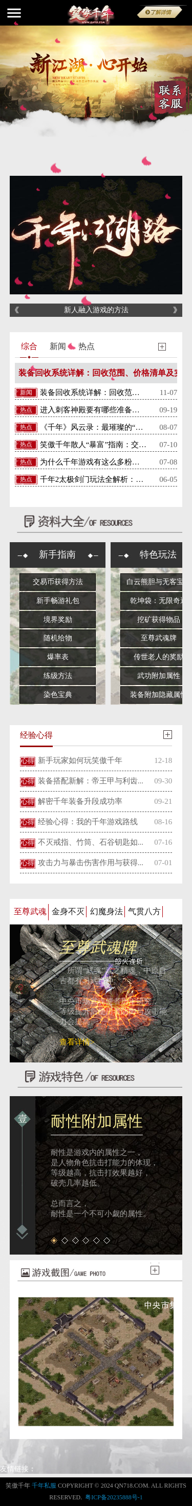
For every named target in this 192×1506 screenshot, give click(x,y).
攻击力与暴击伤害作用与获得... (90, 863)
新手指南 (57, 554)
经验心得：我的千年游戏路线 (88, 822)
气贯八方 (144, 911)
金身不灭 (68, 911)
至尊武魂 (30, 911)
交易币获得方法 (58, 582)
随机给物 (58, 638)
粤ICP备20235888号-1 (114, 1497)
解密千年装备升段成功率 (80, 801)
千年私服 (44, 1485)
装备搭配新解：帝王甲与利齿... (90, 781)
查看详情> (76, 1042)
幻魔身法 (106, 911)
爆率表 (58, 657)
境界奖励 (58, 619)
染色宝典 (58, 695)
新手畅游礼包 (57, 601)
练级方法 (58, 676)
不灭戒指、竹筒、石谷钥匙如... (90, 842)
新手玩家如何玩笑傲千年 (80, 760)
